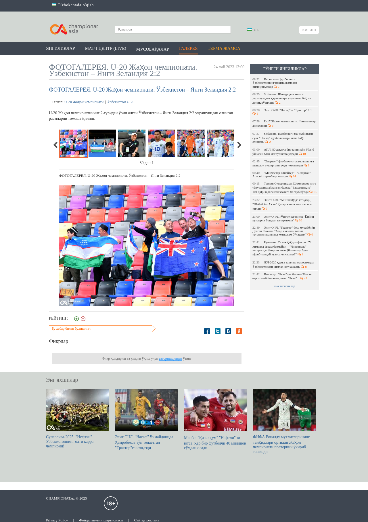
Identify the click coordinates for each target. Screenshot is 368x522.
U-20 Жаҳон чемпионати (84, 102)
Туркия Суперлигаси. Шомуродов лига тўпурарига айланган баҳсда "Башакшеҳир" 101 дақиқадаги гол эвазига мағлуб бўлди (284, 187)
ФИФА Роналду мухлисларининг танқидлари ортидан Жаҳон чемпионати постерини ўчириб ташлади (284, 421)
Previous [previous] (56, 145)
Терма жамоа (224, 48)
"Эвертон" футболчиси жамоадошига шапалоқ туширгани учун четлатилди (283, 163)
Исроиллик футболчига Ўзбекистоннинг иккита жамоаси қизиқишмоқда (274, 82)
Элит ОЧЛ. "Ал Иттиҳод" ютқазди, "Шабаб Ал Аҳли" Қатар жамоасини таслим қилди (282, 204)
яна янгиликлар (284, 286)
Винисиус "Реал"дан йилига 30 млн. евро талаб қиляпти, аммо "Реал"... (282, 276)
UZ (253, 30)
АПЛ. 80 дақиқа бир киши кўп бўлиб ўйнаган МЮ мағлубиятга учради (283, 151)
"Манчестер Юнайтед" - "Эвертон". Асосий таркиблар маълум (282, 174)
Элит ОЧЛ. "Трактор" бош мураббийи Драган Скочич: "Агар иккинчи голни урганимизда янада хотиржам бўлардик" (283, 231)
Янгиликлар (60, 48)
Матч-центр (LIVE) (105, 48)
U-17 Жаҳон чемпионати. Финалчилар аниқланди (284, 123)
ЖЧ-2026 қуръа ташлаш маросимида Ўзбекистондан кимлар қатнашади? (283, 264)
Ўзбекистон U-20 (121, 102)
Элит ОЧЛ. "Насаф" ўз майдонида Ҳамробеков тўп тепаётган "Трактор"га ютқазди (146, 419)
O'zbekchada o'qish (73, 5)
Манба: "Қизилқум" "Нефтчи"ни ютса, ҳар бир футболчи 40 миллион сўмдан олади (215, 419)
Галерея (188, 48)
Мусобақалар (152, 49)
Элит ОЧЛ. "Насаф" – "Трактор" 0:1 (282, 111)
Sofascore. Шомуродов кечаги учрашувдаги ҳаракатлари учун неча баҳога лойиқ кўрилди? (281, 98)
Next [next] (239, 145)
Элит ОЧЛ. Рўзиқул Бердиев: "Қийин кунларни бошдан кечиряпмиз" (283, 218)
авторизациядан (170, 358)
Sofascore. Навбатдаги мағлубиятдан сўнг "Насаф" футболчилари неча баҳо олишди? (282, 137)
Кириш (309, 30)
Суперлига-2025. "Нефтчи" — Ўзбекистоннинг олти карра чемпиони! (77, 418)
